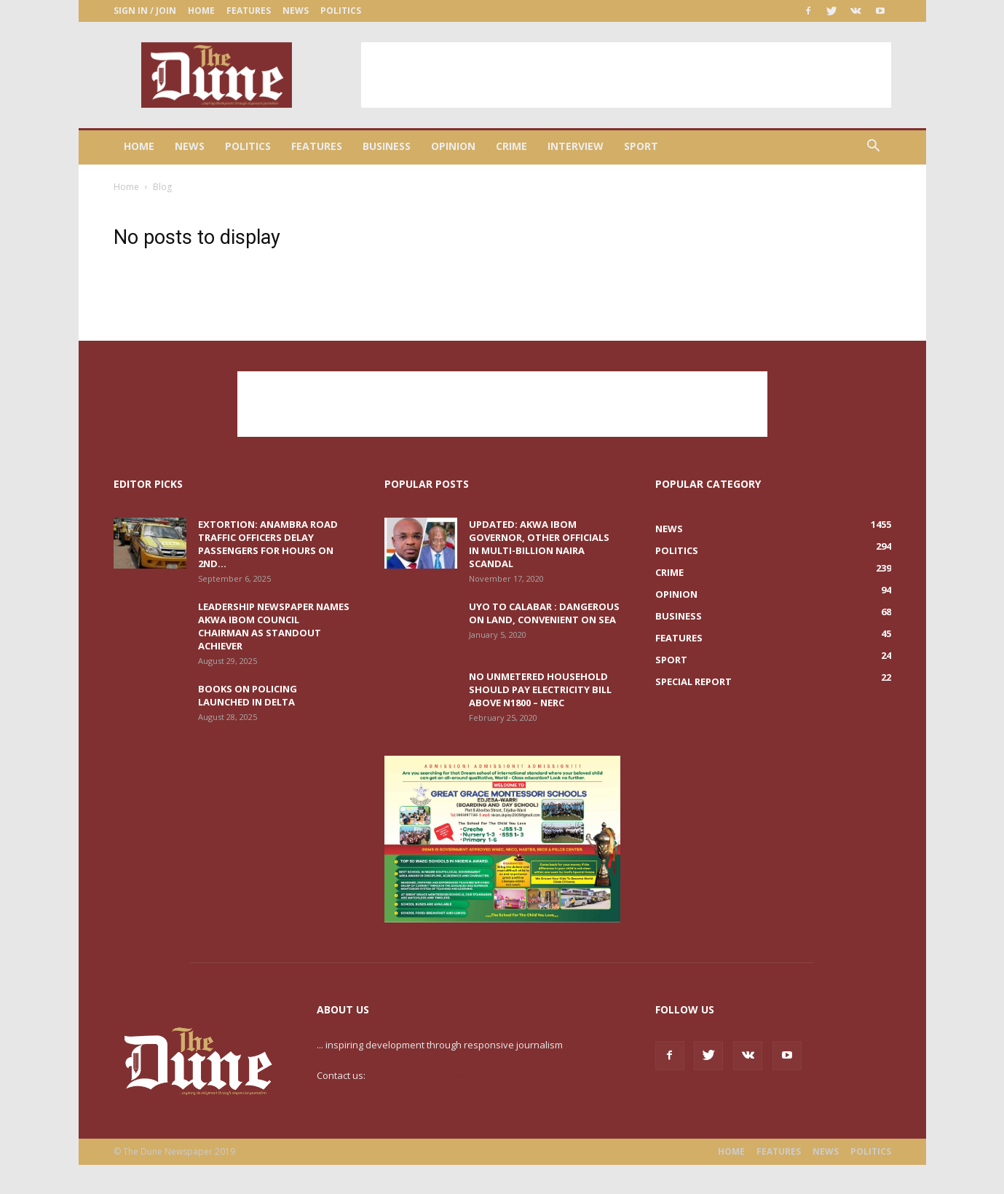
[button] (873, 147)
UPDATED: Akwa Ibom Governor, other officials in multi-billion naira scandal (539, 544)
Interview (576, 146)
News (295, 10)
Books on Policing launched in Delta (247, 695)
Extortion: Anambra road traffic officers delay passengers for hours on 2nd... (268, 544)
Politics (340, 10)
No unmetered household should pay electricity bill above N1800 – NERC (540, 689)
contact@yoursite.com (416, 1075)
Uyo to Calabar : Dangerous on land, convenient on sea (544, 613)
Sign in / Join (145, 10)
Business (387, 146)
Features (248, 10)
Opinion (453, 146)
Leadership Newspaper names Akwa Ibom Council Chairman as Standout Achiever (273, 626)
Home (201, 10)
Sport (641, 146)
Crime (511, 146)
